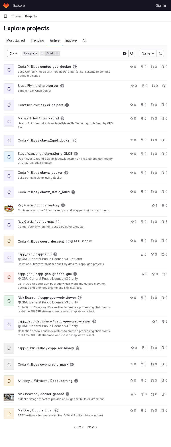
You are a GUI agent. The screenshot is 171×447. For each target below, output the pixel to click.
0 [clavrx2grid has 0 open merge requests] (154, 118)
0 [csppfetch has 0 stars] (143, 254)
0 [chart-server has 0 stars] (134, 86)
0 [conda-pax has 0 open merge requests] (154, 222)
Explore (19, 5)
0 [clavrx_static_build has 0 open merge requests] (154, 192)
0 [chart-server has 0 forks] (144, 86)
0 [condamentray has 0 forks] (164, 205)
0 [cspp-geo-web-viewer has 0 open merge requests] (154, 298)
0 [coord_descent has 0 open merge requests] (154, 241)
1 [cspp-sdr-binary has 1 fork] (144, 348)
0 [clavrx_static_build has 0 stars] (133, 192)
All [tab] (84, 40)
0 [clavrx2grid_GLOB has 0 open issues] (164, 154)
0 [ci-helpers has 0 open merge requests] (154, 105)
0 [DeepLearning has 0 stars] (133, 380)
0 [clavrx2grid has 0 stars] (133, 118)
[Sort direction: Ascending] (160, 53)
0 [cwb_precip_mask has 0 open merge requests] (154, 364)
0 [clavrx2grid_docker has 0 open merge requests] (154, 140)
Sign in (161, 5)
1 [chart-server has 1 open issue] (164, 86)
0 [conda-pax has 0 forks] (143, 222)
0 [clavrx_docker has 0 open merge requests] (154, 173)
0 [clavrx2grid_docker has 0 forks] (143, 140)
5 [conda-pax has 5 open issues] (164, 222)
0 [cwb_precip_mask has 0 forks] (143, 364)
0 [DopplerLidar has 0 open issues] (164, 410)
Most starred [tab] (15, 40)
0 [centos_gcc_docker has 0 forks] (143, 67)
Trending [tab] (37, 40)
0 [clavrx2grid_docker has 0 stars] (133, 140)
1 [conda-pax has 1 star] (133, 222)
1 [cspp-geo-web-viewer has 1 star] (154, 321)
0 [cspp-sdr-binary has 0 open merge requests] (154, 348)
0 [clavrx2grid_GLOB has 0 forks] (143, 154)
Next (93, 427)
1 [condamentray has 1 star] (154, 205)
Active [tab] (55, 40)
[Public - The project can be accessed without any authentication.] (75, 66)
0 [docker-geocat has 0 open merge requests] (154, 394)
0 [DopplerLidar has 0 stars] (133, 410)
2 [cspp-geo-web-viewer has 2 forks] (164, 321)
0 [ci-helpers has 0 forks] (143, 105)
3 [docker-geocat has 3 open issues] (164, 394)
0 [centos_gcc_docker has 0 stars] (133, 67)
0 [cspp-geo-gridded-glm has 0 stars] (144, 274)
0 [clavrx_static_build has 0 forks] (143, 192)
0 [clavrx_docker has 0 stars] (133, 173)
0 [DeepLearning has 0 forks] (143, 380)
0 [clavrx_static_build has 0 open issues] (164, 192)
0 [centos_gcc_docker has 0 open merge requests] (154, 67)
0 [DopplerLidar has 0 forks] (143, 410)
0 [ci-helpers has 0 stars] (133, 105)
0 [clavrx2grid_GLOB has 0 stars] (133, 154)
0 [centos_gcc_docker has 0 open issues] (164, 67)
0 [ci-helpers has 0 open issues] (164, 105)
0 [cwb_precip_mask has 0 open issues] (164, 364)
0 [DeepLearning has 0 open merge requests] (154, 380)
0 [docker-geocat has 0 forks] (144, 394)
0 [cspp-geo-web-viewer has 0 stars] (133, 298)
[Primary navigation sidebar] (5, 16)
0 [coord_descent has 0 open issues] (164, 241)
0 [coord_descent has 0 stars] (133, 241)
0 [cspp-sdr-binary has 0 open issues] (164, 348)
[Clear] (124, 53)
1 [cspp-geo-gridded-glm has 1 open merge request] (164, 274)
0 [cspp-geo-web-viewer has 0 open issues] (164, 298)
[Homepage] (6, 5)
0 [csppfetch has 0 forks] (154, 254)
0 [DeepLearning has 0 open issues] (164, 380)
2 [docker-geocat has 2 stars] (133, 394)
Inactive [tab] (71, 40)
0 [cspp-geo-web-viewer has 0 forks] (143, 298)
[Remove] (57, 53)
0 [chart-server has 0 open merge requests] (155, 86)
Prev (78, 427)
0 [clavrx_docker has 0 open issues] (164, 173)
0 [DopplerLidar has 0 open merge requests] (154, 410)
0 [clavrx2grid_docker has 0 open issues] (164, 140)
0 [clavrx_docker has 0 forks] (143, 173)
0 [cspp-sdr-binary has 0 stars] (134, 348)
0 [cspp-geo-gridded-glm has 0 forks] (155, 274)
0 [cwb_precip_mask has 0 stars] (133, 364)
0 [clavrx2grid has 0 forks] (143, 118)
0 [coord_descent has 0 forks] (143, 241)
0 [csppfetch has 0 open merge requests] (164, 254)
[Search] (91, 53)
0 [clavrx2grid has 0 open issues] (164, 118)
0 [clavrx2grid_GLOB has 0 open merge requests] (154, 154)
